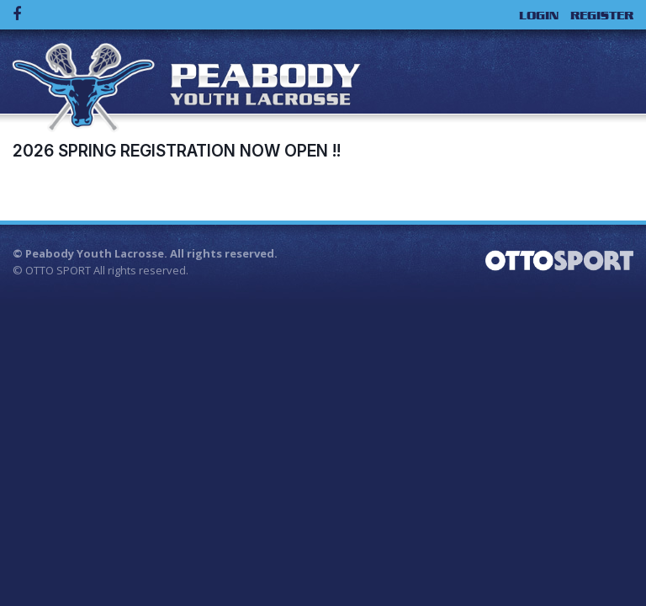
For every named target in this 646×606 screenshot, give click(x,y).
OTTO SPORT (58, 270)
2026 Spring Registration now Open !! (177, 151)
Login (539, 15)
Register (601, 15)
